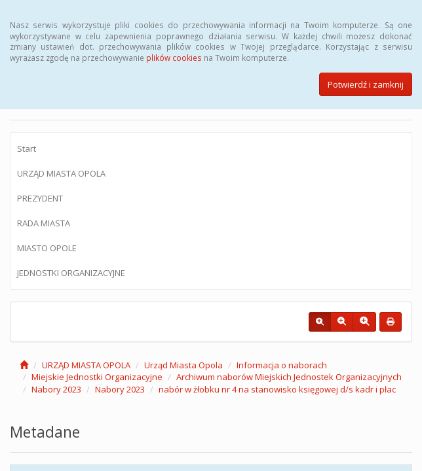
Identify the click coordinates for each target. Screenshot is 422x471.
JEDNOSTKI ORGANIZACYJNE (71, 273)
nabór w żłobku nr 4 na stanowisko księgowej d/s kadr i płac (277, 389)
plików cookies (174, 57)
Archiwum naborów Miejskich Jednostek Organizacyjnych (289, 377)
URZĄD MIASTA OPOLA (61, 173)
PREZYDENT (40, 198)
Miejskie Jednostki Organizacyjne (97, 377)
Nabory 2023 (56, 389)
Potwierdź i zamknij (366, 84)
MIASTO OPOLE (47, 248)
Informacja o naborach (282, 365)
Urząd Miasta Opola (183, 365)
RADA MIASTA (43, 223)
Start (26, 148)
